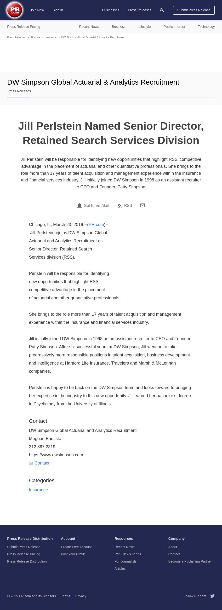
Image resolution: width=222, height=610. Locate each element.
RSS (128, 206)
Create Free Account (76, 547)
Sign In (58, 10)
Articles (120, 568)
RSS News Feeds (128, 554)
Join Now (37, 10)
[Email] (142, 205)
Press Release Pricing (23, 554)
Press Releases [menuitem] (139, 10)
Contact (39, 463)
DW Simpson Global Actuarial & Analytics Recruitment (93, 37)
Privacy (80, 596)
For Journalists (126, 561)
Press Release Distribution (27, 561)
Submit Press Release (194, 10)
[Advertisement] (111, 55)
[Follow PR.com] (210, 596)
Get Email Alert (96, 206)
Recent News (125, 547)
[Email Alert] (80, 206)
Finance (35, 37)
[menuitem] (162, 10)
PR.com (96, 224)
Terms (65, 596)
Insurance (50, 37)
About (172, 547)
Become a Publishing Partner (190, 561)
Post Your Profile (73, 554)
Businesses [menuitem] (110, 10)
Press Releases (16, 37)
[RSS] (120, 206)
